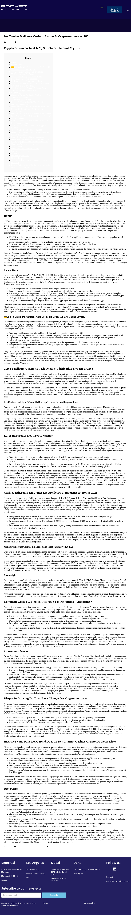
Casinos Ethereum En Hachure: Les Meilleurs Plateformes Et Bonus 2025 (30, 84)
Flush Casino (16, 153)
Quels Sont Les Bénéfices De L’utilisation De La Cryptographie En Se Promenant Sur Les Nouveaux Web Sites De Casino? (30, 141)
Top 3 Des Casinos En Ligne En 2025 (26, 130)
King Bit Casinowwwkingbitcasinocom (27, 137)
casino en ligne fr (56, 847)
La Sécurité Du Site (19, 118)
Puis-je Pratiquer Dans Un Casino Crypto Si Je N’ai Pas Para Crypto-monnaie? (30, 166)
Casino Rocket (17, 158)
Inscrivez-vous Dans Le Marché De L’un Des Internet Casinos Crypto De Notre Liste (30, 108)
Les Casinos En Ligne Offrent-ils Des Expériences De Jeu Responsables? (26, 77)
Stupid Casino (17, 111)
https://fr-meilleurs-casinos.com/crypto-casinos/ (40, 233)
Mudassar (10, 42)
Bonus (14, 62)
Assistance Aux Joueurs (21, 100)
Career (45, 903)
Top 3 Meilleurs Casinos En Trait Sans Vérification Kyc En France (27, 73)
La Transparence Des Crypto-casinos (26, 81)
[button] (102, 7)
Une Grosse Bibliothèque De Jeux (25, 149)
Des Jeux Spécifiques (20, 156)
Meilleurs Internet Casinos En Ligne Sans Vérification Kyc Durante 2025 (28, 89)
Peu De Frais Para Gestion (22, 151)
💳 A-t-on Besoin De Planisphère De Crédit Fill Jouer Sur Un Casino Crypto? (31, 68)
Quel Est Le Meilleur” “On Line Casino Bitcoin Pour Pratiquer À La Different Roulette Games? (31, 115)
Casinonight (16, 93)
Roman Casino (17, 65)
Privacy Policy (89, 903)
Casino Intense (17, 146)
